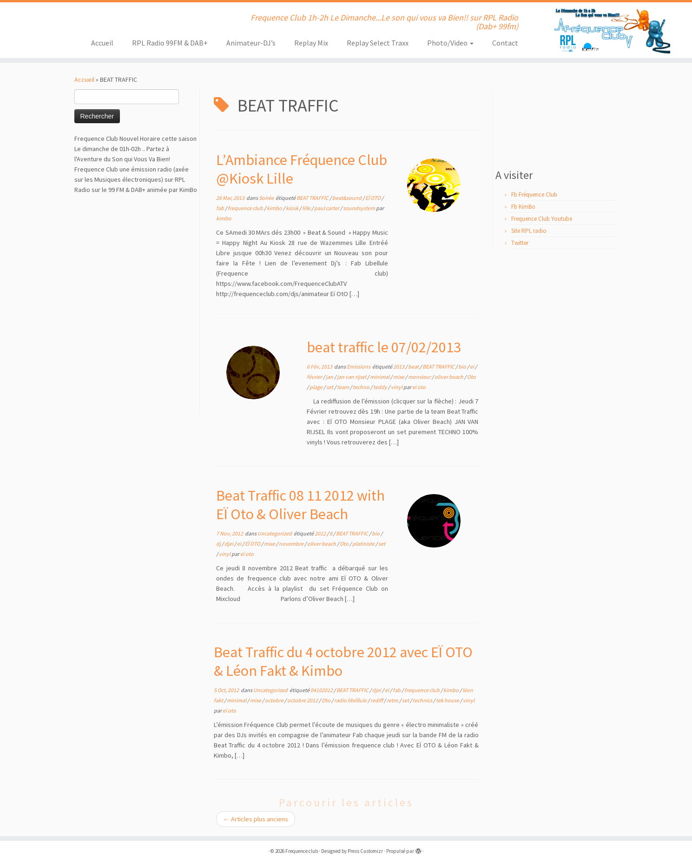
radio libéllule (351, 700)
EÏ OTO (373, 197)
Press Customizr (365, 851)
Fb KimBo (523, 207)
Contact (505, 42)
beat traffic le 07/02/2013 (384, 347)
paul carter (327, 208)
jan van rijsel (352, 376)
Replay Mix (311, 42)
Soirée (267, 197)
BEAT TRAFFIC (313, 197)
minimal (380, 376)
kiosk (292, 208)
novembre (291, 543)
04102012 (322, 690)
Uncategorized (275, 533)
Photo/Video (450, 42)
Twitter (519, 243)
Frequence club (301, 851)
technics (423, 700)
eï (472, 366)
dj (219, 543)
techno (361, 386)
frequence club (246, 208)
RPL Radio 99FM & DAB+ (170, 42)
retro (393, 700)
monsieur (420, 376)
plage (316, 386)
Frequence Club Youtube (541, 219)
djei (229, 543)
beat (414, 366)
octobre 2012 (303, 700)
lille (306, 208)
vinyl (397, 386)
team (343, 386)
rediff (377, 700)
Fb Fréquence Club (534, 194)
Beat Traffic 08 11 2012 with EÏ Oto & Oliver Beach (300, 504)
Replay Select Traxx (378, 42)
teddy (380, 386)
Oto (471, 376)
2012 (321, 533)
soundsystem (359, 208)
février (315, 376)
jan (330, 376)
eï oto (419, 386)
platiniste (364, 543)
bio (462, 366)
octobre (274, 700)
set (330, 386)
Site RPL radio (529, 231)
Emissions (359, 366)
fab (220, 208)
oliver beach (449, 376)
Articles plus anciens (255, 819)
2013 (399, 366)
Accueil (102, 42)
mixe (399, 376)
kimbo (275, 208)
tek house (448, 700)
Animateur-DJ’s (251, 42)
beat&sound (347, 197)
